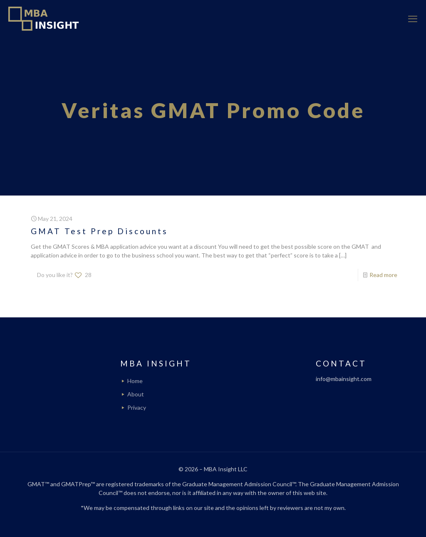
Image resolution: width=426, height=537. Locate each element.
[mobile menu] (413, 19)
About (135, 394)
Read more (383, 274)
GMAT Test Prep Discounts (99, 231)
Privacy (136, 407)
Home (135, 380)
